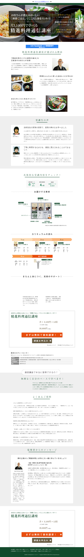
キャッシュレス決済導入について (42, 1)
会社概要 (13, 549)
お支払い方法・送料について (22, 549)
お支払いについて (52, 345)
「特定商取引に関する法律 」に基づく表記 (38, 549)
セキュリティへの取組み (54, 549)
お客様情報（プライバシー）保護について (20, 551)
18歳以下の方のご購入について (44, 551)
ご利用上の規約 (33, 551)
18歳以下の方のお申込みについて (66, 345)
